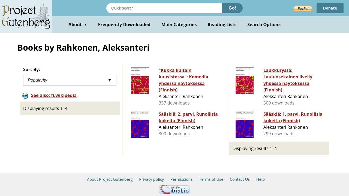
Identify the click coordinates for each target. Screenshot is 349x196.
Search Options (264, 24)
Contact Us (240, 179)
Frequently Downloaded (124, 24)
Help (260, 179)
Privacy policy (151, 179)
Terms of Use (211, 179)
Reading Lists (222, 24)
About (77, 24)
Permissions (181, 179)
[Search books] (164, 8)
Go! (232, 8)
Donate (330, 8)
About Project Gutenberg (110, 179)
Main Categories (179, 24)
